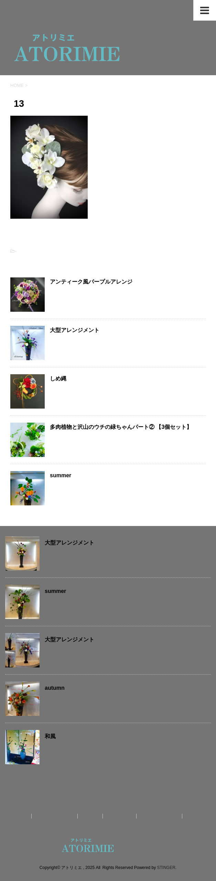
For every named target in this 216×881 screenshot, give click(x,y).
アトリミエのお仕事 (55, 815)
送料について (120, 815)
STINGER (166, 867)
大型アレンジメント (74, 330)
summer (60, 475)
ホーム (21, 815)
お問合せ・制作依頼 (160, 815)
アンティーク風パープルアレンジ (91, 282)
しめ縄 (58, 378)
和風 (50, 736)
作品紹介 (91, 815)
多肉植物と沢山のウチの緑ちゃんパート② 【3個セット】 (121, 427)
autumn (55, 688)
